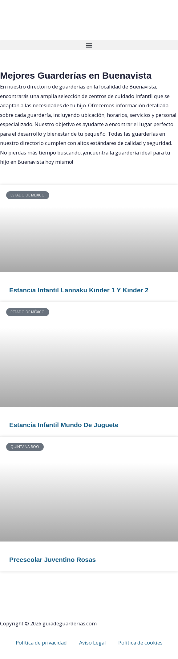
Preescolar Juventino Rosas (52, 559)
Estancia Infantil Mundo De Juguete (64, 424)
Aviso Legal (92, 642)
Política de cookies (140, 642)
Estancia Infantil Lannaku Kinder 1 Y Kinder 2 (78, 290)
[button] (89, 45)
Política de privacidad (41, 642)
